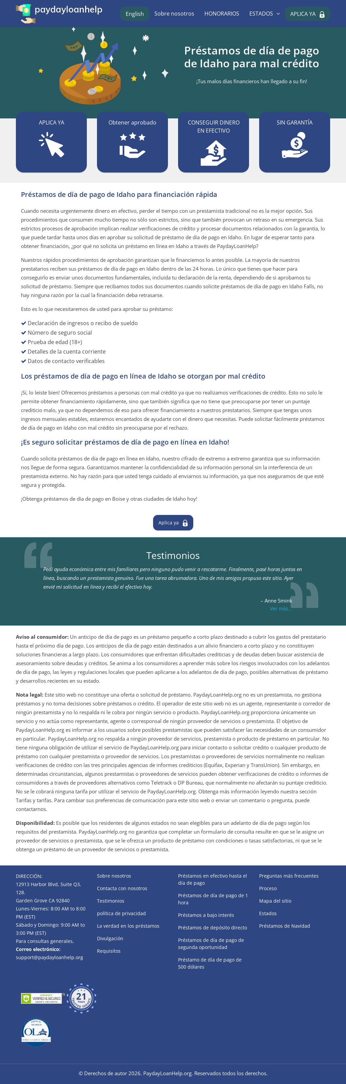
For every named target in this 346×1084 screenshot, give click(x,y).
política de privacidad (121, 913)
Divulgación (110, 938)
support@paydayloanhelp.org (49, 957)
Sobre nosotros (174, 13)
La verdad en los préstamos (128, 926)
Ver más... (281, 608)
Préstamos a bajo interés (206, 915)
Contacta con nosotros (122, 888)
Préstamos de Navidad (284, 926)
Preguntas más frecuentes (289, 876)
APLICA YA (303, 14)
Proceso (268, 888)
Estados (268, 913)
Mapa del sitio (275, 901)
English (135, 14)
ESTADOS (261, 13)
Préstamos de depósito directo (212, 927)
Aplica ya (168, 522)
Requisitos (109, 951)
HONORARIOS (221, 13)
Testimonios (110, 901)
